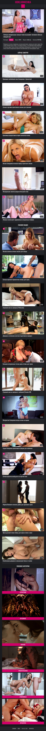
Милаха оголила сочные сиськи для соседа (15, 251)
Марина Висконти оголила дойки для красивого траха (18, 504)
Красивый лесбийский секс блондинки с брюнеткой (17, 79)
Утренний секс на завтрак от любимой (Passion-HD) (17, 392)
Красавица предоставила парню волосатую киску (16, 135)
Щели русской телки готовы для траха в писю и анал (17, 533)
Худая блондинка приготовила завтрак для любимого (17, 448)
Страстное (23, 592)
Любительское (23, 671)
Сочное (11, 40)
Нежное (23, 644)
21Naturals (23, 697)
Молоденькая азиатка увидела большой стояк (15, 191)
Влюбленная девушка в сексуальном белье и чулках (17, 561)
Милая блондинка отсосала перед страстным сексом (17, 163)
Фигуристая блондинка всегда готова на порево (16, 420)
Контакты (31, 728)
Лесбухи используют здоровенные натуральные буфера (18, 220)
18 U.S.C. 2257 (24, 728)
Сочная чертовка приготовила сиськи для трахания (17, 107)
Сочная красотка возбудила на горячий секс (15, 476)
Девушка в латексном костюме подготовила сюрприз (17, 336)
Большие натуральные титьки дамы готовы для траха (18, 364)
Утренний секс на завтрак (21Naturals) (13, 308)
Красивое (23, 618)
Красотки (23, 723)
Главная (14, 728)
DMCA (19, 728)
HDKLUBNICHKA (23, 2)
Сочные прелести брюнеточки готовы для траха (16, 279)
